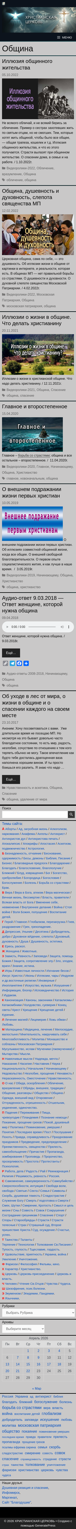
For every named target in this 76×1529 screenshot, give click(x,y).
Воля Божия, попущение (30, 912)
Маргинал (9, 1497)
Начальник (35, 1068)
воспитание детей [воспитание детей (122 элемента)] (27, 1414)
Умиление (9, 1259)
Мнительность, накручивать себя (43, 1034)
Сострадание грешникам (19, 1215)
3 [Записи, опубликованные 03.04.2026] (49, 1351)
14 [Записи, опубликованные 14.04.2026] (18, 1364)
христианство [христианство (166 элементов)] (28, 1470)
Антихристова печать (43, 838)
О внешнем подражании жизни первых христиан (31, 492)
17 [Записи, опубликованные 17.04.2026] (49, 1364)
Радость (31, 1171)
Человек (11, 1283)
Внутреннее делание (36, 907)
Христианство (26, 472)
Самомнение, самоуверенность (27, 1181)
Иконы (29, 975)
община (30, 180)
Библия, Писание (58, 858)
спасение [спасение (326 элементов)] (10, 1459)
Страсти (43, 1220)
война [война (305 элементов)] (7, 1413)
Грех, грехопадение (37, 926)
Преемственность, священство (24, 1146)
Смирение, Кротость (36, 1205)
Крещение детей (51, 1010)
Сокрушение (55, 1210)
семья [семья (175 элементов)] (42, 1447)
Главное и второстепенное (34, 406)
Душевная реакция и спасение (25, 1487)
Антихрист (57, 834)
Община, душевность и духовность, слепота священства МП (30, 197)
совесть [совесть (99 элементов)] (47, 1453)
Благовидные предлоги (31, 863)
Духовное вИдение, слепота (33, 936)
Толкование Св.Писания (54, 1244)
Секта (33, 1190)
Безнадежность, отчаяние (23, 853)
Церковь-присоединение (36, 1274)
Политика (17, 1127)
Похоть (7, 1137)
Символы (58, 1190)
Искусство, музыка (38, 985)
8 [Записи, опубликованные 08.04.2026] (28, 1357)
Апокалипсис (11, 843)
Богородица (32, 878)
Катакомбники (12, 1005)
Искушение (62, 985)
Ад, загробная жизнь (32, 829)
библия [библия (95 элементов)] (58, 1396)
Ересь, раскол (15, 946)
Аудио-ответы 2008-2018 (25, 673)
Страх (22, 1225)
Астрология (36, 848)
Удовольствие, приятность (23, 1254)
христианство (30, 587)
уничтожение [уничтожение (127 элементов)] (56, 1464)
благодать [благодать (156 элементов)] (9, 1402)
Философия (28, 1264)
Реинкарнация (58, 1171)
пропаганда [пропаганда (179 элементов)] (11, 1442)
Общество (41, 1093)
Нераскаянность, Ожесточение (24, 1078)
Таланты (26, 1239)
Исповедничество (46, 990)
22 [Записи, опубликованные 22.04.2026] (28, 1371)
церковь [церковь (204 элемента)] (47, 1470)
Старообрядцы (24, 1220)
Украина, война (55, 1254)
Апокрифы (30, 843)
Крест (16, 1010)
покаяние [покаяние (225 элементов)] (29, 1431)
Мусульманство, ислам (18, 1049)
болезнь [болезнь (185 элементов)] (65, 1402)
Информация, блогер (17, 990)
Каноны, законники (39, 1000)
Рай (42, 1171)
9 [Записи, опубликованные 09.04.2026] (39, 1357)
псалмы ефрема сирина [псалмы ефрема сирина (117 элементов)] (19, 1447)
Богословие (51, 878)
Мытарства (10, 1054)
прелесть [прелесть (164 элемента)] (60, 1437)
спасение (27, 395)
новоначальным (32, 478)
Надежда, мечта (46, 1058)
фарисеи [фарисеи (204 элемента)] (9, 1470)
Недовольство (12, 1073)
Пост (47, 1132)
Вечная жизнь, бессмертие (21, 897)
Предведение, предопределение (44, 1142)
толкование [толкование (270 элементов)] (35, 1464)
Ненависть (64, 1073)
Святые (21, 1190)
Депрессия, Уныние (19, 931)
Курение (8, 1014)
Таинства (11, 1239)
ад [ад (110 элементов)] (31, 1396)
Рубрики (8, 1306)
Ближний (8, 873)
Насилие (26, 1063)
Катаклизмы (63, 1000)
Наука (56, 1063)
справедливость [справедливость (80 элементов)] (30, 1459)
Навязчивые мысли (18, 1058)
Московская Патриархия (35, 1044)
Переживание (29, 1112)
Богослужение (12, 882)
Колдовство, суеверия (39, 1005)
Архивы (7, 1322)
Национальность (14, 1068)
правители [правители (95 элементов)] (44, 1437)
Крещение (30, 1010)
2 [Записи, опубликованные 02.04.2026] (39, 1351)
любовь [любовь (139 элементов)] (66, 1419)
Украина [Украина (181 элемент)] (21, 1396)
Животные (29, 951)
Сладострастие (53, 1195)
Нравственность (59, 1078)
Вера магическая (58, 892)
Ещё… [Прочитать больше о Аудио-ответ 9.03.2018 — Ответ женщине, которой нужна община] (11, 653)
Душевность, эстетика (46, 941)
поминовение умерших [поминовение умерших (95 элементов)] (54, 1431)
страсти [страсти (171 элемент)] (65, 1459)
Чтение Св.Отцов (31, 1283)
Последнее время (29, 1132)
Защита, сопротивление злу (33, 961)
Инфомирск (10, 1492)
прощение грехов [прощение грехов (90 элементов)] (33, 1442)
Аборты (10, 829)
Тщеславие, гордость (44, 1249)
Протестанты (50, 1161)
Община (30, 174)
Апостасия (47, 843)
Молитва (38, 1039)
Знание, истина (23, 966)
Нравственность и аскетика (27, 787)
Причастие (36, 1151)
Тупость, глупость (14, 1249)
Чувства (52, 1283)
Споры (6, 1220)
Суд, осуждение (43, 1230)
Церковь (11, 1274)
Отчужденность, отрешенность (24, 1102)
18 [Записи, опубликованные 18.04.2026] (59, 1364)
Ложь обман (57, 1019)
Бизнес (7, 863)
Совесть (27, 1210)
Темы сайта (12, 824)
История (68, 990)
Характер (11, 1269)
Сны (16, 1210)
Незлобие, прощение (39, 1073)
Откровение (44, 1098)
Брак (5, 887)
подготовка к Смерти (53, 1200)
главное (13, 478)
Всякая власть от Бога (17, 902)
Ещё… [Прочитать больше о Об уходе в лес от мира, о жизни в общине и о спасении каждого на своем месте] (11, 779)
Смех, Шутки (11, 1205)
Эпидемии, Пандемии (38, 1293)
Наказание (9, 1063)
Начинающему (62, 466)
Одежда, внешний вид (17, 1098)
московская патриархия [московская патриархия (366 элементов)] (39, 1425)
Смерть (31, 1200)
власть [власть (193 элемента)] (57, 1408)
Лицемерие (38, 1019)
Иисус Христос (12, 975)
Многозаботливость (16, 1039)
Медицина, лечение (38, 1029)
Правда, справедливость (32, 1137)
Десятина (41, 931)
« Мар (36, 1388)
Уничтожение (28, 1259)
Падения (11, 1112)
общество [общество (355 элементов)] (11, 1431)
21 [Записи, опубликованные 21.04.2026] (18, 1371)
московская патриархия (24, 306)
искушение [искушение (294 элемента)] (49, 1419)
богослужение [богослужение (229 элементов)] (46, 1402)
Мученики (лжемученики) (55, 1049)
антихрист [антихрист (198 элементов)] (43, 1396)
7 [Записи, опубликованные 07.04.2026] (18, 1357)
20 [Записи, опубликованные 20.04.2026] (7, 1371)
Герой (9, 922)
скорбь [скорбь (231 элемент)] (55, 1447)
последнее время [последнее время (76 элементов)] (13, 1437)
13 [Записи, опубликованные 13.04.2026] (7, 1364)
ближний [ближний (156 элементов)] (25, 1402)
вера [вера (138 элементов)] (46, 1408)
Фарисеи (11, 1264)
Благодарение (60, 863)
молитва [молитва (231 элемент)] (9, 1425)
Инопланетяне (12, 985)
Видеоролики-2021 (21, 390)
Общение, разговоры (17, 1093)
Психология (10, 1166)
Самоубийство (62, 1181)
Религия (7, 1176)
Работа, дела (14, 1171)
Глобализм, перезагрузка (47, 922)
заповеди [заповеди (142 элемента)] (31, 1419)
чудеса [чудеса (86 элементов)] (6, 1475)
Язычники (12, 1298)
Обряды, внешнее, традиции (43, 1088)
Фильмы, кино (49, 1264)
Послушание (62, 1132)
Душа (24, 941)
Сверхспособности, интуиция (22, 1186)
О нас (9, 1083)
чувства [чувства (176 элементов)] (62, 1470)
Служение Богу (13, 1200)
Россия (54, 1176)
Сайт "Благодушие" (16, 1502)
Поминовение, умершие (43, 1127)
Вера (8, 892)
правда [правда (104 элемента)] (31, 1437)
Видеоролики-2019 (21, 575)
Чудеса (65, 1283)
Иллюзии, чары (48, 975)
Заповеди (40, 956)
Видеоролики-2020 (21, 466)
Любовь (7, 1024)
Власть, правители (55, 897)
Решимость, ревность (31, 1176)
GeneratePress (45, 1525)
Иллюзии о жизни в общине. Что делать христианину (36, 320)
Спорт (60, 1215)
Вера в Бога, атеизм (29, 892)
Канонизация (14, 1000)
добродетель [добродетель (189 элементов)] (12, 1420)
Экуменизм (13, 1293)
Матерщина (13, 1029)
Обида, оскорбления (30, 1083)
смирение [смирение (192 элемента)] (32, 1453)
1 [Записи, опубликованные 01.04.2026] (28, 1351)
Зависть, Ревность (18, 956)
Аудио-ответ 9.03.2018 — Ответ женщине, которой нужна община (32, 604)
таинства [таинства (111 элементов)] (17, 1464)
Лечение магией (16, 1019)
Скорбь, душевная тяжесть (21, 1195)
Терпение (8, 1244)
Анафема (28, 834)
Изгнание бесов (57, 970)
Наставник (41, 1063)
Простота (32, 1161)
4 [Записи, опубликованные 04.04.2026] (59, 1351)
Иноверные (47, 980)
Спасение (58, 390)
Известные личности (29, 970)
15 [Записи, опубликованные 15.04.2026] (28, 1364)
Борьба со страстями (54, 882)
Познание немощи (54, 1117)
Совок (40, 1210)
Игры (8, 970)
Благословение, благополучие (40, 868)
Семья (44, 1190)
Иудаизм (10, 995)
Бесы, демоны (33, 858)
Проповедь (32, 1156)
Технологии (26, 1244)
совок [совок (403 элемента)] (60, 1453)
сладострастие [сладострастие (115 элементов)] (12, 1453)
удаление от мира (33, 799)
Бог (48, 873)
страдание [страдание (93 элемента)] (50, 1459)
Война (58, 907)
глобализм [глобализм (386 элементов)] (51, 1413)
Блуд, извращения (30, 873)
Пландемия (30, 1117)
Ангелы (42, 834)
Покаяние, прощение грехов (22, 1122)
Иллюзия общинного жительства (27, 64)
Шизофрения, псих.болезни (25, 1288)
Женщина (12, 951)
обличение (15, 180)
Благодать (9, 868)
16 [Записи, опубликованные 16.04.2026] (38, 1364)
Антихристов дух (14, 838)
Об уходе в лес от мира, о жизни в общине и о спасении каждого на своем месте (36, 705)
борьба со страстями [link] (34, 455)
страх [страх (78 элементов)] (5, 1464)
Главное (43, 466)
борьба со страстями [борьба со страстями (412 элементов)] (22, 1407)
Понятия (8, 1132)
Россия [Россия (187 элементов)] (7, 1396)
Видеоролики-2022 (21, 168)
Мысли (25, 1054)
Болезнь (30, 882)
